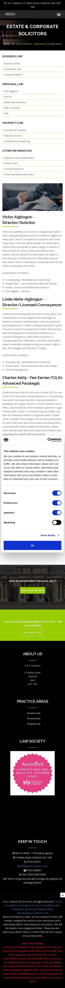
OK (32, 545)
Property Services (13, 135)
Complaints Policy (44, 909)
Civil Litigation (11, 91)
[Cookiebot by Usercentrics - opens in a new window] (47, 440)
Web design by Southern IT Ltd (32, 912)
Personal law (33, 718)
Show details (48, 535)
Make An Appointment (32, 590)
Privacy (29, 909)
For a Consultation (33, 633)
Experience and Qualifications (19, 157)
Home (6, 43)
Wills (6, 113)
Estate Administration (15, 102)
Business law (33, 713)
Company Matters (13, 74)
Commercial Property (15, 130)
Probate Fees (11, 163)
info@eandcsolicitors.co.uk (32, 865)
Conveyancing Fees (14, 168)
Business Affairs (12, 63)
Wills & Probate (12, 107)
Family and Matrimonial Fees (19, 174)
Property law (33, 723)
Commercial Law (12, 69)
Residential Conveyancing (17, 141)
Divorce (8, 96)
